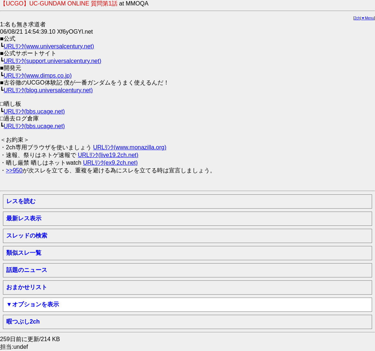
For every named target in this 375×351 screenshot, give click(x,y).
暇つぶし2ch (23, 321)
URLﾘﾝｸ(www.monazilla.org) (129, 147)
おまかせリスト (26, 287)
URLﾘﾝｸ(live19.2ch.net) (108, 155)
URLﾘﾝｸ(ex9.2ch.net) (110, 163)
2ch (357, 18)
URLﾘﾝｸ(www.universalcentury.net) (49, 46)
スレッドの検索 (26, 235)
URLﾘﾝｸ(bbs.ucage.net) (34, 111)
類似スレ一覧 (23, 253)
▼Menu (367, 18)
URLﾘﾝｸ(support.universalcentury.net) (52, 61)
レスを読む (21, 201)
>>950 (14, 170)
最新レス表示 (23, 218)
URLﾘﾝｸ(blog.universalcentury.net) (48, 90)
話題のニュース (26, 270)
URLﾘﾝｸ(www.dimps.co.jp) (38, 75)
